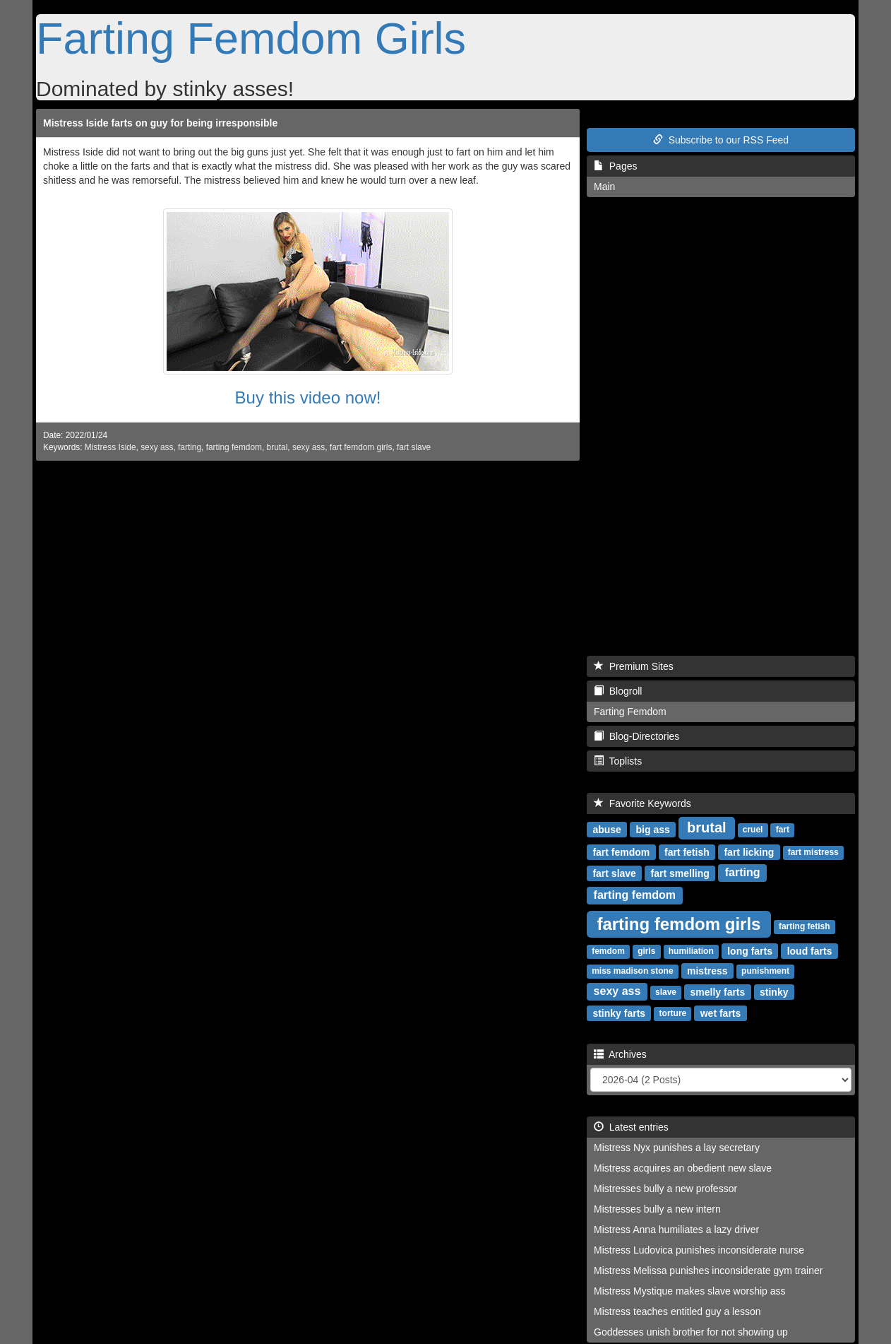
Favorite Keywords (642, 803)
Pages (615, 166)
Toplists (618, 761)
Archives (620, 1054)
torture (673, 1013)
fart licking (749, 851)
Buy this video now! (308, 397)
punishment (765, 971)
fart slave (414, 447)
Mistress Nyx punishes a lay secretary (677, 1147)
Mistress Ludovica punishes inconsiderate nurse (699, 1250)
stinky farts (618, 1012)
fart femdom (621, 851)
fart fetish (687, 851)
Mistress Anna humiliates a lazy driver (676, 1229)
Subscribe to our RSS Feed (721, 140)
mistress (707, 970)
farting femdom (234, 447)
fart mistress (813, 852)
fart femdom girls (361, 447)
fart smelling (680, 872)
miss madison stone (632, 971)
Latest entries (631, 1127)
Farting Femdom (630, 711)
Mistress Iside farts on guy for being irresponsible (160, 123)
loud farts (809, 950)
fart (782, 830)
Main (604, 186)
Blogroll (618, 691)
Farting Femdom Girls (251, 38)
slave (665, 992)
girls (646, 951)
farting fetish (804, 926)
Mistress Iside (110, 447)
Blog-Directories (636, 736)
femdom (608, 951)
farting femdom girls (678, 923)
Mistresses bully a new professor (665, 1188)
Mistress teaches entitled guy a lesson (677, 1311)
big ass (653, 829)
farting (189, 447)
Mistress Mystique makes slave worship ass (690, 1291)
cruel (753, 830)
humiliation (691, 951)
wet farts (720, 1012)
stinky (774, 991)
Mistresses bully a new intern (657, 1209)
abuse (606, 829)
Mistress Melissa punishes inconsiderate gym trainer (708, 1270)
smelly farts (718, 991)
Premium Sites (634, 666)
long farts (749, 950)
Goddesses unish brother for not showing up (691, 1332)
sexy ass (156, 447)
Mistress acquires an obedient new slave (683, 1168)
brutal (277, 447)
